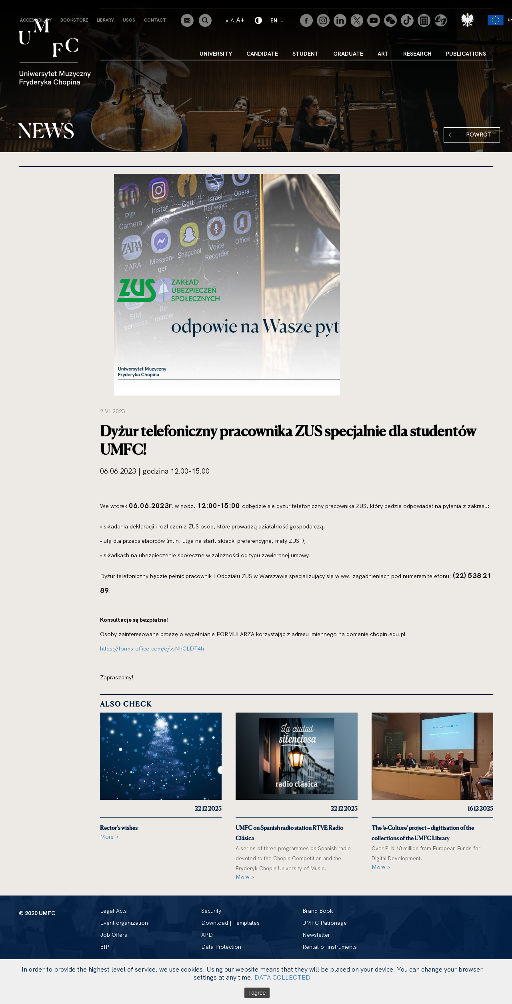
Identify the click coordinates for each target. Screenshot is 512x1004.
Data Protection (221, 946)
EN (277, 20)
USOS (129, 20)
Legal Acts (113, 910)
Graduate (348, 53)
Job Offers (113, 934)
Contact (155, 20)
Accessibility (36, 20)
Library (105, 20)
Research (417, 53)
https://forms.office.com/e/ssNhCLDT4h (152, 648)
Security (211, 910)
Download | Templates (230, 922)
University (216, 53)
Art (383, 53)
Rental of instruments (329, 946)
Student (305, 53)
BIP (104, 946)
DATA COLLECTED (282, 977)
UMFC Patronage (324, 922)
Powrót (479, 134)
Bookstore (74, 20)
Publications (466, 53)
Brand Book (317, 910)
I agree (257, 993)
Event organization (124, 922)
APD (207, 934)
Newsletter (316, 934)
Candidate (262, 53)
